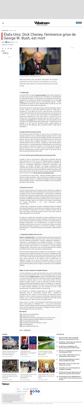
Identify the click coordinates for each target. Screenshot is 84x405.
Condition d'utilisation (49, 403)
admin (8, 42)
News (18, 389)
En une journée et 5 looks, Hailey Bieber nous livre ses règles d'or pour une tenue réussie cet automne (70, 378)
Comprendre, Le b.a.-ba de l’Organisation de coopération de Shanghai (69, 368)
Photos (24, 393)
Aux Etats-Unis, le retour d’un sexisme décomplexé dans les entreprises (10, 376)
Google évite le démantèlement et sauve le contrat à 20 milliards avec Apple (69, 360)
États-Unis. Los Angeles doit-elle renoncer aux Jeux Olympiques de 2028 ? (70, 351)
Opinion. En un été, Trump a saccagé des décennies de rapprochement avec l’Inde (68, 338)
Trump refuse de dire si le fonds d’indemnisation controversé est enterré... (46, 376)
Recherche (19, 391)
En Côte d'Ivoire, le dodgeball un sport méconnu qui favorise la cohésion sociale (69, 347)
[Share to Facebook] (11, 48)
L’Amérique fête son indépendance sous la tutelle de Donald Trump (28, 353)
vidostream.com (32, 403)
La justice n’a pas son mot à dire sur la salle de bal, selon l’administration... (28, 376)
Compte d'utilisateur (25, 389)
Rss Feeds (25, 391)
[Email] (3, 48)
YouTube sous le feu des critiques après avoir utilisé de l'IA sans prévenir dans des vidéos (70, 373)
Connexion (79, 22)
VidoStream (41, 403)
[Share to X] (8, 48)
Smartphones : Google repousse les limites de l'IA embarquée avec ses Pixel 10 (70, 342)
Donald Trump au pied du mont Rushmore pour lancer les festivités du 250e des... (10, 353)
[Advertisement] (42, 9)
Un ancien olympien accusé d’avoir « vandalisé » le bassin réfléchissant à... (45, 353)
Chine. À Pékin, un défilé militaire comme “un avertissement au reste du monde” (69, 355)
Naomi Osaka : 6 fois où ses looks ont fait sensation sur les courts (69, 364)
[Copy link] (5, 48)
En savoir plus (9, 401)
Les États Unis (26, 330)
